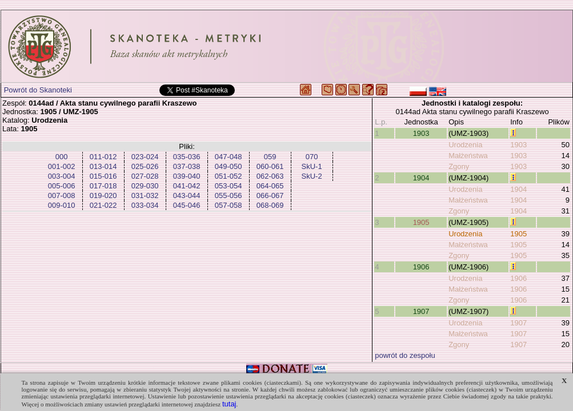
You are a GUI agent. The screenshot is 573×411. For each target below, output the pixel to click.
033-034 (145, 205)
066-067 (270, 195)
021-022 (103, 205)
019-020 (103, 195)
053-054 (228, 186)
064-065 (270, 186)
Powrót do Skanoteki (38, 90)
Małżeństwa (468, 155)
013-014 (103, 166)
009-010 (61, 205)
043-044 (187, 195)
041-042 (187, 186)
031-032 (145, 195)
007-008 (61, 195)
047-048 (228, 156)
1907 (421, 311)
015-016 (103, 176)
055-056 (228, 195)
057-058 (228, 205)
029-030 (145, 186)
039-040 (187, 176)
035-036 (187, 156)
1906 (421, 267)
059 (270, 156)
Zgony (458, 166)
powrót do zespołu (405, 355)
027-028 (145, 176)
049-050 (228, 166)
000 (61, 156)
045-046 (187, 205)
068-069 (270, 205)
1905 (421, 222)
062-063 (270, 176)
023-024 (145, 156)
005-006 (61, 186)
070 (312, 156)
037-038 (187, 166)
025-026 (145, 166)
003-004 (61, 176)
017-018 (103, 186)
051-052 (228, 176)
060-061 (270, 166)
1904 (421, 178)
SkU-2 (312, 176)
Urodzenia (465, 144)
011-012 (103, 156)
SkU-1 (312, 166)
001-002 (61, 166)
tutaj (229, 404)
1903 (421, 133)
